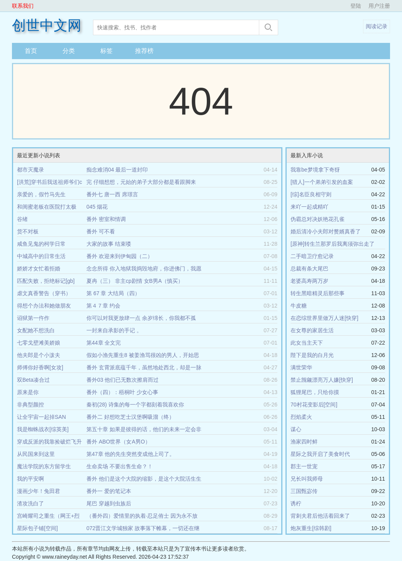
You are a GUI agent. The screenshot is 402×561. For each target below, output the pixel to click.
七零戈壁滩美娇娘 (38, 343)
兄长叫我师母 (307, 479)
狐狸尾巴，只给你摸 (315, 392)
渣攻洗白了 (30, 503)
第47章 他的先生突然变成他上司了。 (130, 454)
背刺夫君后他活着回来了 (320, 516)
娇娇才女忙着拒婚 (38, 268)
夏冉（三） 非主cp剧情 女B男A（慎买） (134, 281)
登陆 (355, 6)
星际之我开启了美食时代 (320, 454)
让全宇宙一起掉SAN (41, 417)
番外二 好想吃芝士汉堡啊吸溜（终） (130, 417)
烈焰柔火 (301, 417)
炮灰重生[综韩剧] (311, 528)
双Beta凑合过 (33, 380)
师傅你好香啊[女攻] (40, 367)
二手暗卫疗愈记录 (312, 256)
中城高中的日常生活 (41, 256)
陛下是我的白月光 (312, 355)
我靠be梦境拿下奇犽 (315, 170)
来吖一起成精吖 (309, 207)
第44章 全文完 (103, 343)
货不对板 (28, 231)
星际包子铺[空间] (37, 528)
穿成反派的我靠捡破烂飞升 (49, 442)
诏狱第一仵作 (33, 318)
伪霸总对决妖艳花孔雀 (318, 219)
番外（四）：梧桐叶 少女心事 (122, 392)
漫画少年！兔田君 (38, 491)
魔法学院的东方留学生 (44, 466)
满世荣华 (301, 367)
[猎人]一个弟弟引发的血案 (322, 182)
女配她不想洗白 (36, 330)
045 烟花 (97, 207)
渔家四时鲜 (304, 442)
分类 (68, 51)
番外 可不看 (100, 231)
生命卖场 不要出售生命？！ (119, 466)
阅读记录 (376, 26)
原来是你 (28, 392)
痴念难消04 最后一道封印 (117, 170)
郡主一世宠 (304, 466)
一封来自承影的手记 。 (114, 330)
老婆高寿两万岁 (309, 281)
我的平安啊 (30, 479)
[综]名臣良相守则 (311, 194)
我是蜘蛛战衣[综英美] (43, 429)
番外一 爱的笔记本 (108, 491)
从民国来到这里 (36, 454)
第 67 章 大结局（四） (113, 293)
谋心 (296, 429)
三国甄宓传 (304, 491)
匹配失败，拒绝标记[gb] (45, 281)
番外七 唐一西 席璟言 (112, 194)
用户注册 (379, 6)
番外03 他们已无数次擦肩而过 (122, 380)
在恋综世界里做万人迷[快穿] (324, 318)
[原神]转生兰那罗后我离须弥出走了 (333, 244)
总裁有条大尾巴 (309, 268)
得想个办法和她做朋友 (44, 306)
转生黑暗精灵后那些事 (318, 293)
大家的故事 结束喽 (108, 244)
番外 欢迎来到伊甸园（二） (119, 256)
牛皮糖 (299, 306)
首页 (31, 51)
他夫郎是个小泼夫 (38, 355)
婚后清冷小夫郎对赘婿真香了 (326, 231)
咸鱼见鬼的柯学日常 (41, 244)
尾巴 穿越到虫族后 (108, 503)
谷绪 (22, 219)
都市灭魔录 (30, 170)
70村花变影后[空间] (314, 404)
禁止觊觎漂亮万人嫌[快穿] (322, 380)
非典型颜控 (30, 404)
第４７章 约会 (103, 306)
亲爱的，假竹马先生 (41, 194)
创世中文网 (46, 25)
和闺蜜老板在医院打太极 (46, 207)
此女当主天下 (307, 343)
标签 (106, 51)
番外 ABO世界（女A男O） (118, 442)
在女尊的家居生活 (312, 330)
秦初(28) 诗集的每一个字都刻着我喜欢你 (135, 404)
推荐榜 (144, 51)
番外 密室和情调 (106, 219)
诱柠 (296, 503)
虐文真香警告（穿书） (44, 293)
